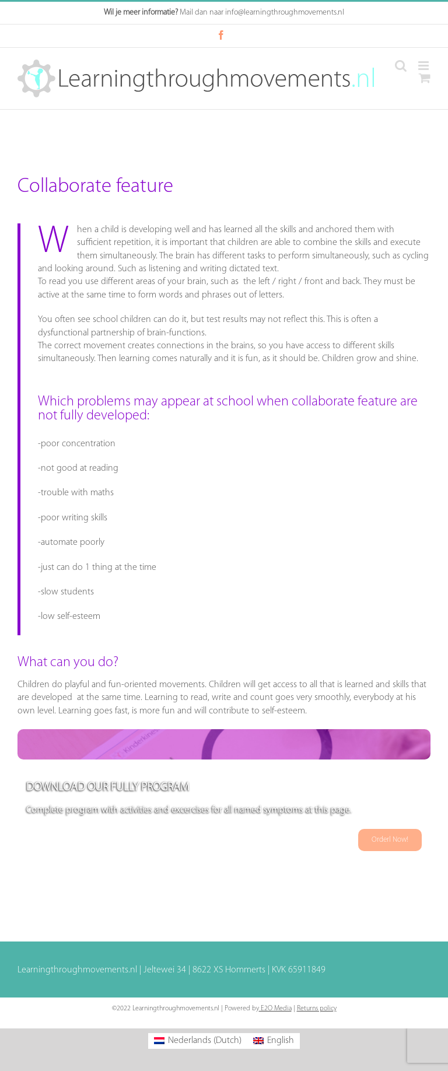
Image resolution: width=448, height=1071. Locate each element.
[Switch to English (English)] (273, 1041)
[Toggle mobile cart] (424, 78)
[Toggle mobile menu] (424, 66)
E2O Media (275, 1008)
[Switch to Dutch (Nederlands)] (197, 1041)
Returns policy (317, 1008)
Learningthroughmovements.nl (77, 970)
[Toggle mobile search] (401, 66)
